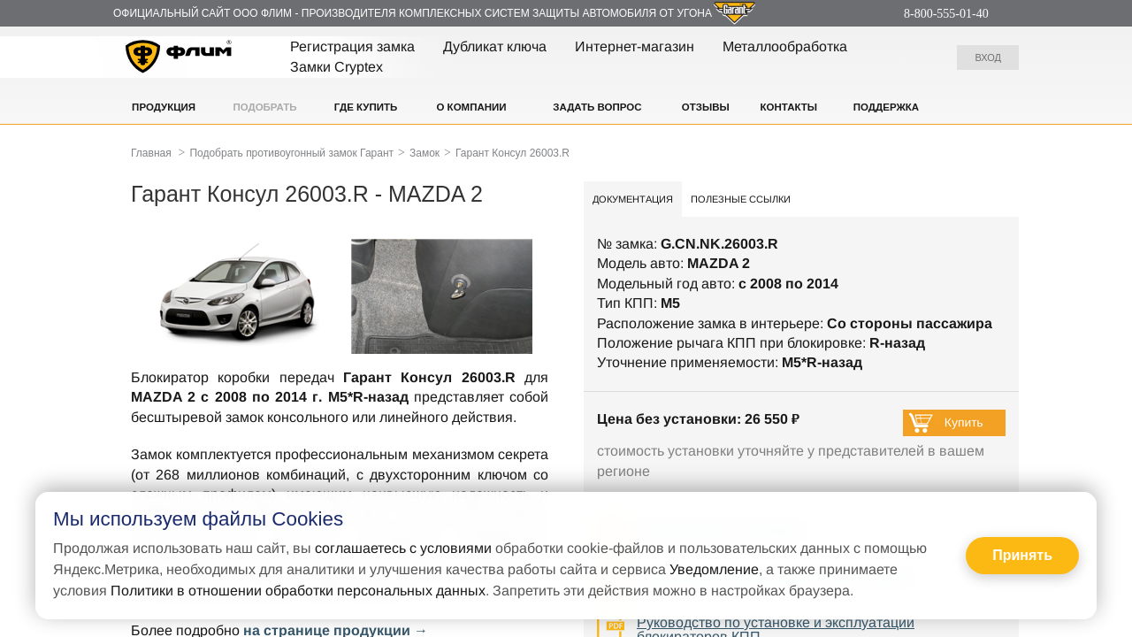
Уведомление (714, 569)
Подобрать (264, 107)
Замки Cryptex (336, 66)
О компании (471, 107)
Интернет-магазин (634, 46)
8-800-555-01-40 (946, 13)
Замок (424, 153)
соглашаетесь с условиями (403, 548)
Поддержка (886, 107)
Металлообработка (785, 46)
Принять (1022, 555)
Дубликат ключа (495, 46)
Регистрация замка (352, 46)
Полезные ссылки (741, 199)
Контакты (789, 107)
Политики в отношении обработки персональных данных (298, 590)
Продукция (163, 107)
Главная (151, 153)
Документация (633, 199)
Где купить (366, 107)
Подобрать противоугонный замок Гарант (291, 153)
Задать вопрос (597, 107)
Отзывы (706, 107)
